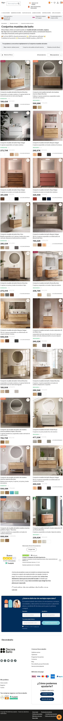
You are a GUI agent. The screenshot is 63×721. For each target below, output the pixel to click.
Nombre (24, 611)
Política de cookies (37, 714)
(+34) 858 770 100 (47, 694)
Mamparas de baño (16, 12)
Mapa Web (35, 718)
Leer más (14, 589)
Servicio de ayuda (47, 699)
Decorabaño (4, 23)
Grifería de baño (46, 12)
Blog (32, 661)
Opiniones (34, 654)
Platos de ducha (26, 12)
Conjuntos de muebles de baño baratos (33, 47)
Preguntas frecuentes (37, 657)
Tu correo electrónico (28, 619)
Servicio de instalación (37, 666)
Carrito (2, 687)
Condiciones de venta (51, 714)
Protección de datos (46, 712)
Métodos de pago (37, 716)
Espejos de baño (56, 12)
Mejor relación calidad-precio (11, 47)
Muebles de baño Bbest (53, 47)
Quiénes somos (35, 652)
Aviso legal (35, 712)
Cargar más (31, 549)
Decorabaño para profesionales (40, 664)
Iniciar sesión (4, 683)
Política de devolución (51, 716)
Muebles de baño (5, 12)
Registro (2, 685)
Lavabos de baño (36, 12)
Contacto (34, 659)
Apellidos (44, 611)
